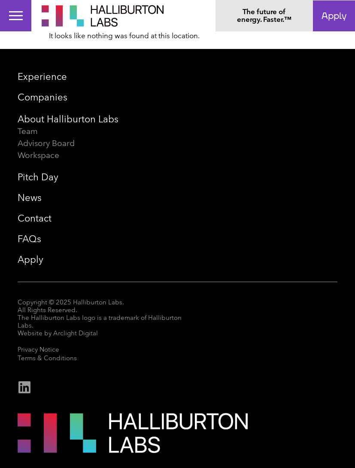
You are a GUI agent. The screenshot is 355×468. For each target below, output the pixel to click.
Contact (35, 218)
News (30, 198)
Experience (42, 76)
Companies (42, 97)
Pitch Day (38, 177)
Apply (30, 259)
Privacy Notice (38, 349)
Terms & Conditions (47, 358)
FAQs (29, 239)
